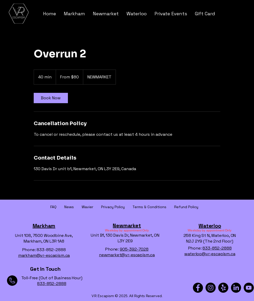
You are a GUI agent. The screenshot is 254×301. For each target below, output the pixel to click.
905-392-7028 (134, 249)
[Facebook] (198, 288)
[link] (51, 98)
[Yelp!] (223, 288)
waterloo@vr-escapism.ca (209, 254)
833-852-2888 (216, 248)
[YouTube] (249, 288)
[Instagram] (211, 288)
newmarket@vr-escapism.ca (127, 255)
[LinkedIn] (236, 288)
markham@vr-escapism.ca (44, 255)
